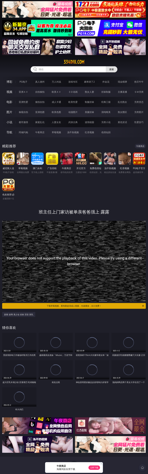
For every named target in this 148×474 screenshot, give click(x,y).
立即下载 (94, 467)
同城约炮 (23, 132)
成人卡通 (56, 102)
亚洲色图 (40, 112)
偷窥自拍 (23, 112)
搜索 (111, 69)
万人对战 (56, 81)
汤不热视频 (73, 132)
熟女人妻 (89, 91)
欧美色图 (56, 112)
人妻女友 (56, 122)
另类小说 (106, 122)
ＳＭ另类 (139, 91)
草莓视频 (56, 132)
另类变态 (139, 102)
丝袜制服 (106, 91)
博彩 (9, 82)
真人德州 (40, 81)
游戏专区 (73, 81)
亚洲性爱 (23, 102)
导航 (9, 132)
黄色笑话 (122, 122)
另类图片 (139, 112)
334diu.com (74, 62)
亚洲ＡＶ (23, 91)
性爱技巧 (139, 122)
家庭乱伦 (40, 122)
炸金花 (105, 81)
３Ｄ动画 (73, 91)
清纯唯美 (106, 112)
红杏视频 (89, 132)
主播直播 (122, 91)
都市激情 (23, 122)
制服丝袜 (89, 102)
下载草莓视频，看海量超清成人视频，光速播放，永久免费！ (95, 306)
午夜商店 (40, 132)
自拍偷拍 (40, 91)
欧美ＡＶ (56, 91)
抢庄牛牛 (139, 81)
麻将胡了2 (89, 81)
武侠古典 (73, 122)
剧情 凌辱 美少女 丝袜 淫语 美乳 (18, 314)
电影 (9, 102)
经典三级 (106, 102)
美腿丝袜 (89, 112)
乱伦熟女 (122, 102)
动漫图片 (73, 112)
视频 (9, 92)
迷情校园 (89, 122)
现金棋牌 (122, 81)
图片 (9, 112)
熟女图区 (122, 112)
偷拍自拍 (40, 102)
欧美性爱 (73, 102)
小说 (9, 122)
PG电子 (23, 81)
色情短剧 (106, 132)
